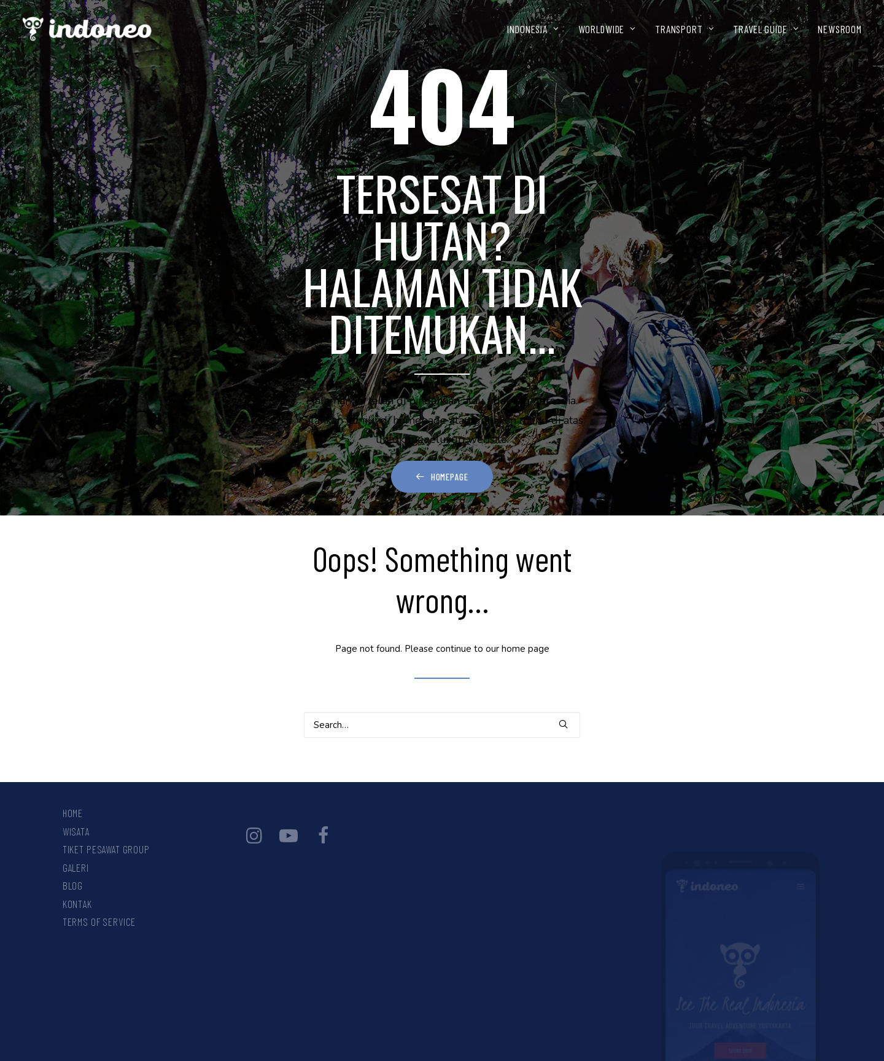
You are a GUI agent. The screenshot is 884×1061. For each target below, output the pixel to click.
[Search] (442, 725)
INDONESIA (533, 29)
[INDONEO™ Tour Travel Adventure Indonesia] (87, 29)
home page (525, 649)
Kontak (77, 904)
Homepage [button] (442, 476)
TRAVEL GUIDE (766, 29)
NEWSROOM (840, 29)
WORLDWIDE (607, 29)
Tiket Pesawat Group (106, 849)
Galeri (76, 867)
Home (73, 813)
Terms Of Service (99, 921)
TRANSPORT (684, 29)
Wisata (76, 831)
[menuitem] (537, 29)
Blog (73, 885)
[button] (563, 724)
